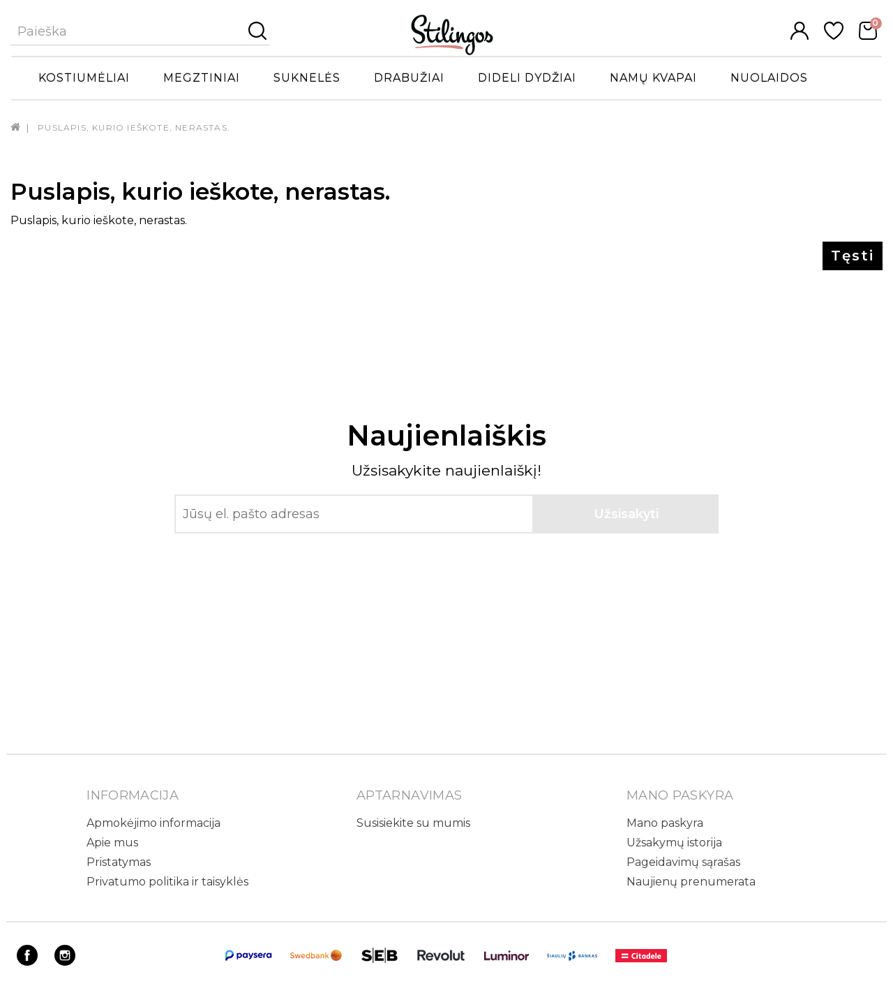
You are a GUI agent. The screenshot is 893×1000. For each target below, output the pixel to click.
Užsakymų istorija (674, 842)
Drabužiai (409, 77)
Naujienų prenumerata (691, 881)
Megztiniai (201, 77)
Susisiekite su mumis (413, 823)
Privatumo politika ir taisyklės (167, 881)
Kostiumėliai (84, 77)
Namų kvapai (653, 77)
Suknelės (306, 77)
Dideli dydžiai (527, 77)
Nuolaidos (769, 77)
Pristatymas (119, 862)
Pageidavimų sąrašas (683, 862)
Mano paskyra (664, 823)
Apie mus (112, 842)
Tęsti (852, 255)
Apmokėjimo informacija (153, 823)
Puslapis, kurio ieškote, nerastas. (134, 127)
